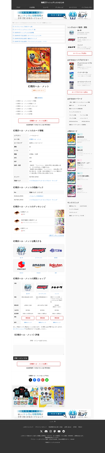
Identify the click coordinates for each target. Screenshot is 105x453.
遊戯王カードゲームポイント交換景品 (77, 124)
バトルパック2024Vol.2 (36, 196)
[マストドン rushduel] (55, 431)
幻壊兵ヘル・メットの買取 (24, 111)
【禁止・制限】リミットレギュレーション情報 (79, 102)
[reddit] (63, 431)
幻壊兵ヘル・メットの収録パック (26, 103)
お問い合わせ (67, 427)
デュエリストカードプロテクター (84, 64)
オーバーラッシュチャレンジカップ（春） (24, 29)
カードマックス (82, 38)
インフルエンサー (87, 7)
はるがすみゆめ (83, 206)
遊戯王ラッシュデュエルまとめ (52, 2)
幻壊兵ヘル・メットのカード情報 (26, 101)
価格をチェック (28, 322)
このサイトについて (28, 427)
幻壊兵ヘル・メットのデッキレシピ (26, 106)
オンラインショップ (19, 329)
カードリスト (73, 7)
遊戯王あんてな (72, 206)
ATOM (74, 427)
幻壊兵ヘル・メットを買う (38, 121)
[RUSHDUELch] (59, 431)
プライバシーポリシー (41, 427)
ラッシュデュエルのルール (75, 112)
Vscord (72, 439)
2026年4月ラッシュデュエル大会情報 (23, 32)
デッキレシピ (59, 7)
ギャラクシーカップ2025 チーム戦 (22, 26)
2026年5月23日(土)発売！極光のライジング (25, 38)
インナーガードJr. (82, 72)
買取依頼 (28, 318)
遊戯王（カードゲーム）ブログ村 (76, 215)
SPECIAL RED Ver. (86, 121)
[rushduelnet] (51, 431)
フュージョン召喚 (84, 115)
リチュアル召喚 (72, 118)
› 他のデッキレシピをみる (56, 235)
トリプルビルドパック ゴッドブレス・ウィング (43, 181)
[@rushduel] (41, 431)
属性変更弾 (80, 137)
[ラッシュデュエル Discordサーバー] (46, 431)
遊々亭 (79, 30)
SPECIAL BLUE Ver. (73, 121)
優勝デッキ (71, 105)
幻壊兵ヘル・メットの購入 (24, 109)
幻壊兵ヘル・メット (35, 139)
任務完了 (80, 189)
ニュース (45, 7)
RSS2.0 (80, 427)
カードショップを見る (79, 53)
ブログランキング (73, 212)
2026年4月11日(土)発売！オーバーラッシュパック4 (27, 35)
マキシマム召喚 (72, 115)
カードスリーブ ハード (84, 82)
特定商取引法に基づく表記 (56, 427)
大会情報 (32, 7)
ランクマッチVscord (73, 209)
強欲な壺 (80, 150)
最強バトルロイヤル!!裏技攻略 (76, 108)
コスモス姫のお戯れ (83, 176)
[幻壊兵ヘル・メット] (30, 380)
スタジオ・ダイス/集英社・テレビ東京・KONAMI (60, 435)
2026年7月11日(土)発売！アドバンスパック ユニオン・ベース (30, 41)
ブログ (18, 7)
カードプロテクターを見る (80, 92)
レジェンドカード (84, 118)
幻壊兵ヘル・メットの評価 (24, 114)
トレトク (80, 45)
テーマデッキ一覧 (82, 105)
